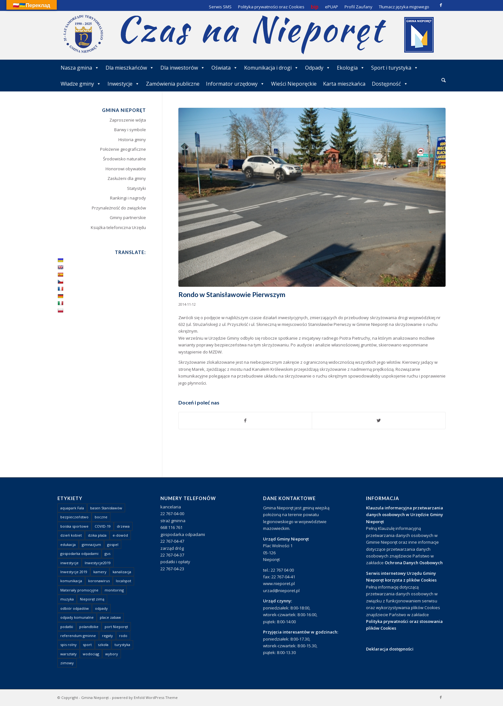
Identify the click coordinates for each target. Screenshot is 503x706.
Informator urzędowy (235, 83)
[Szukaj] (443, 80)
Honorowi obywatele (126, 169)
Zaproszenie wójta (127, 120)
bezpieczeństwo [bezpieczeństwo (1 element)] (74, 517)
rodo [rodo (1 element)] (123, 635)
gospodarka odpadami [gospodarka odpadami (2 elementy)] (79, 553)
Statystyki (136, 188)
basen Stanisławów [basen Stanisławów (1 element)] (106, 508)
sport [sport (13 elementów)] (87, 644)
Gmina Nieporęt (95, 697)
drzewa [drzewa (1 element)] (123, 526)
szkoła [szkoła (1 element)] (103, 644)
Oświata (224, 67)
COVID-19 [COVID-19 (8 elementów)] (103, 526)
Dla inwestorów (182, 67)
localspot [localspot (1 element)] (123, 580)
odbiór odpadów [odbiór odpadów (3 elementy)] (74, 608)
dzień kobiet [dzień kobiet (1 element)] (71, 535)
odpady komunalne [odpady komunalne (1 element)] (77, 617)
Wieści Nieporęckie (294, 83)
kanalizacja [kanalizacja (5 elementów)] (122, 571)
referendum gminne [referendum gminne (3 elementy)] (78, 635)
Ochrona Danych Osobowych (414, 563)
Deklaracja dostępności (389, 649)
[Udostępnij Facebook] (245, 420)
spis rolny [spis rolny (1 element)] (68, 644)
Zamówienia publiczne (173, 83)
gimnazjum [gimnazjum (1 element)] (91, 544)
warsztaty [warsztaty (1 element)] (68, 653)
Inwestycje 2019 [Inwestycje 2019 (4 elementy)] (73, 571)
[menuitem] (443, 80)
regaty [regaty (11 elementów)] (107, 635)
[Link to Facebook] (441, 5)
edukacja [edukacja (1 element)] (68, 544)
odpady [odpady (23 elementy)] (101, 608)
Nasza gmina (80, 67)
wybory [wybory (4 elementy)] (111, 653)
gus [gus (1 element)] (107, 553)
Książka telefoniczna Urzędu (118, 227)
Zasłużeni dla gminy (126, 178)
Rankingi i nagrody (128, 198)
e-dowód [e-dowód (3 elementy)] (120, 535)
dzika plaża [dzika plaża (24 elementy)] (97, 535)
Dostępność (390, 83)
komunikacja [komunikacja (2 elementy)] (71, 580)
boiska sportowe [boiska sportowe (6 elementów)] (74, 526)
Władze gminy (81, 83)
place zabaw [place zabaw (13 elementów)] (110, 617)
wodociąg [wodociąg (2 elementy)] (91, 653)
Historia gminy (132, 139)
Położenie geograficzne (123, 149)
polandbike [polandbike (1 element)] (88, 626)
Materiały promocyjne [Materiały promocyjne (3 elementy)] (79, 590)
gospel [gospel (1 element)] (112, 544)
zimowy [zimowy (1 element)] (67, 662)
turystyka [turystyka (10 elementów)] (122, 644)
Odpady (317, 67)
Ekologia (351, 67)
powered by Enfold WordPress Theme (145, 697)
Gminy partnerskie (128, 217)
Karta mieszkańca (344, 83)
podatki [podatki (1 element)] (66, 626)
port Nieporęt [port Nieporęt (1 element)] (116, 626)
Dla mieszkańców (130, 67)
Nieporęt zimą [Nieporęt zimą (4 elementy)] (92, 599)
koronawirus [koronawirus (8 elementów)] (99, 580)
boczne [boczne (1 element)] (101, 517)
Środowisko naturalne (124, 159)
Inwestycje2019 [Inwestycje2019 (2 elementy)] (98, 562)
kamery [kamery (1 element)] (100, 571)
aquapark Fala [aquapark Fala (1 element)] (72, 508)
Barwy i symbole (130, 129)
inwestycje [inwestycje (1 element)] (69, 562)
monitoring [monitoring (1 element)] (114, 590)
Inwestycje (123, 83)
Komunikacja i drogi (271, 67)
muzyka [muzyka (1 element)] (67, 599)
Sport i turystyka (394, 67)
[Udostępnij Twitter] (378, 420)
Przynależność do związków (119, 208)
